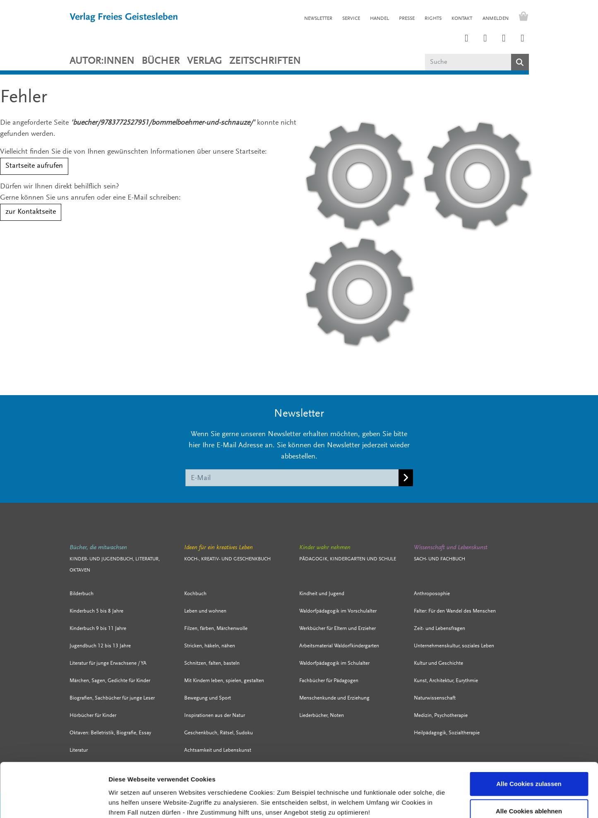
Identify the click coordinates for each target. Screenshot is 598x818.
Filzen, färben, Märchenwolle (215, 628)
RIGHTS (433, 18)
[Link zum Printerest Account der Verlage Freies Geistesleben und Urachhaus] (485, 39)
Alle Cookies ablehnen (529, 763)
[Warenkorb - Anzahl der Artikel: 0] (521, 17)
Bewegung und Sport (207, 698)
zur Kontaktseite (30, 212)
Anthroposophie (432, 593)
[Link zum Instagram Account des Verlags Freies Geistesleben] (467, 39)
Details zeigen (428, 801)
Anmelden (496, 18)
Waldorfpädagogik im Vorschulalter (338, 611)
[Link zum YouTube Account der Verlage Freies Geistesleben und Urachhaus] (522, 39)
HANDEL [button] (379, 18)
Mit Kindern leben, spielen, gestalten (224, 680)
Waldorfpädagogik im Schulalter (334, 663)
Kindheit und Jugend (321, 593)
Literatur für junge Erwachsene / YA (108, 663)
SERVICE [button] (351, 18)
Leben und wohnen (205, 611)
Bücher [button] (161, 61)
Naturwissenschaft (435, 698)
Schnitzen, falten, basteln (212, 663)
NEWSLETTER (318, 18)
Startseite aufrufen (34, 166)
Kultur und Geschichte (438, 663)
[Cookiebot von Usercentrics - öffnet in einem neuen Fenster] (53, 802)
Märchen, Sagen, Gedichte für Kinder (110, 680)
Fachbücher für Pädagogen (328, 680)
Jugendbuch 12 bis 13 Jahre (100, 646)
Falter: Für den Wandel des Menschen (455, 611)
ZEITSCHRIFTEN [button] (264, 61)
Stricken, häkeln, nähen (209, 646)
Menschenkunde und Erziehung (334, 698)
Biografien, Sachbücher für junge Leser (112, 698)
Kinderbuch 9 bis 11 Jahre (98, 628)
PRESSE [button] (407, 18)
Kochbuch (195, 593)
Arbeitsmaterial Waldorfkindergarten (339, 646)
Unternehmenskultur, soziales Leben (454, 646)
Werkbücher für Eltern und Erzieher (337, 628)
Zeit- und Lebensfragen (439, 628)
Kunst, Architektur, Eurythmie (446, 680)
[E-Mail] (292, 477)
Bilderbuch (82, 593)
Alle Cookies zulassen (529, 736)
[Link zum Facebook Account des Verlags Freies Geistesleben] (504, 39)
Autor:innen (102, 61)
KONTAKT (462, 18)
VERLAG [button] (204, 61)
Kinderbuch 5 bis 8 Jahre (96, 611)
